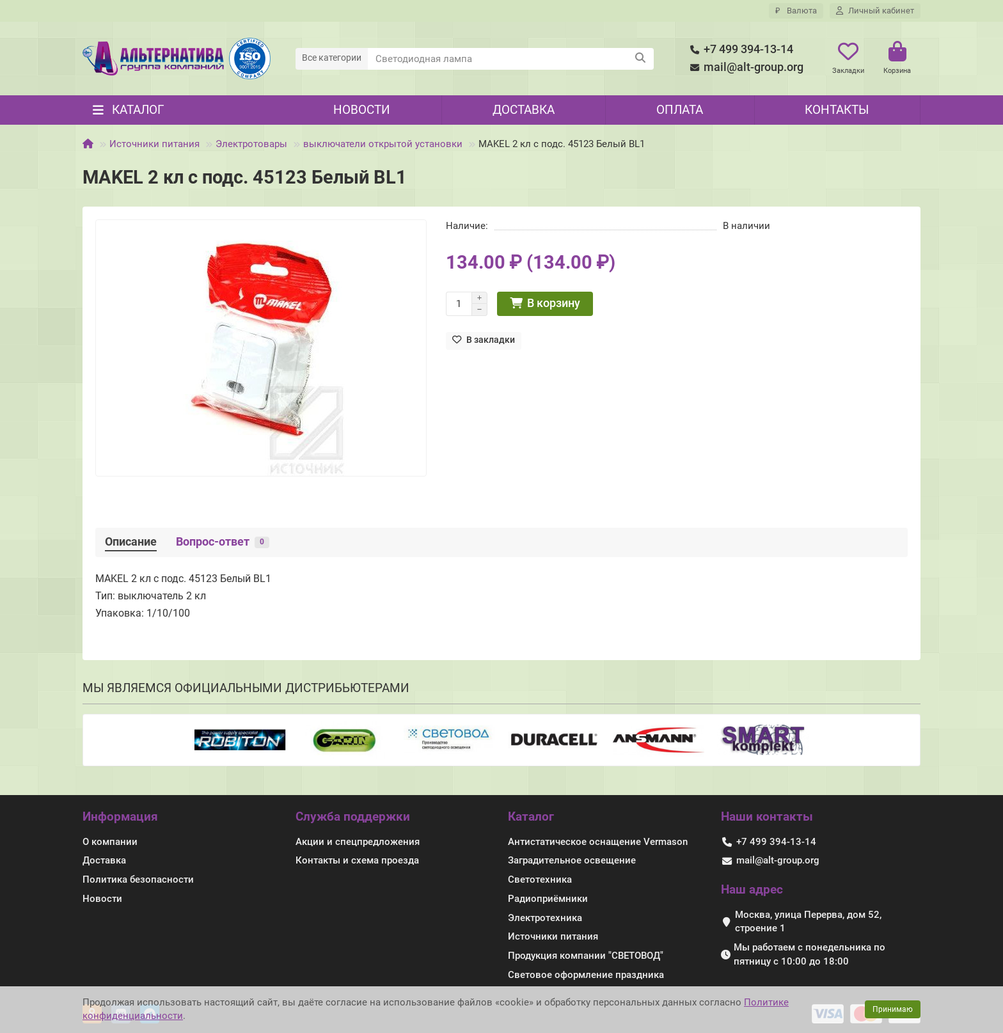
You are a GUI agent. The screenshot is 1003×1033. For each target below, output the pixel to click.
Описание (131, 541)
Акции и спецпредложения (358, 842)
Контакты (837, 109)
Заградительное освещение (572, 860)
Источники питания (154, 144)
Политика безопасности (138, 879)
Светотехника (540, 879)
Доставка (524, 109)
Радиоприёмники (548, 898)
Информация (120, 816)
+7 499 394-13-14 (739, 50)
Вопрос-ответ (222, 541)
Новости (361, 109)
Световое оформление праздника (586, 975)
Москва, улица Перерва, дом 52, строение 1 (808, 921)
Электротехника (545, 918)
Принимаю (893, 1009)
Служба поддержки (353, 816)
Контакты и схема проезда (357, 860)
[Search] (511, 59)
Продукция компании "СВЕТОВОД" (585, 955)
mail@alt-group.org (744, 67)
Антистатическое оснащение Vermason (598, 842)
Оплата (679, 109)
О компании (110, 842)
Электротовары (251, 144)
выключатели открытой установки (382, 144)
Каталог (531, 816)
